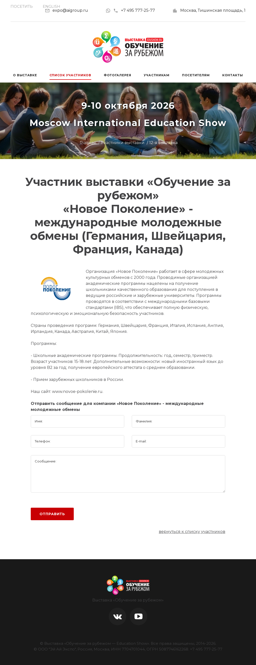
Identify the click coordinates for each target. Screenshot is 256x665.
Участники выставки (122, 142)
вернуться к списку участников (192, 531)
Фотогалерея (117, 75)
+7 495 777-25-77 (134, 10)
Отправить (52, 514)
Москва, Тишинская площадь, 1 (213, 10)
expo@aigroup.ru (70, 10)
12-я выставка (163, 142)
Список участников (70, 75)
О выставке (25, 75)
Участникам (157, 75)
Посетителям (196, 75)
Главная (88, 142)
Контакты (232, 75)
